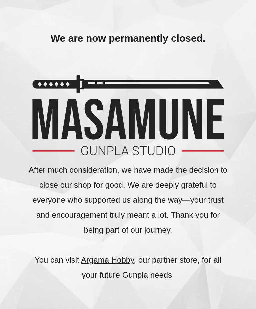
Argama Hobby (107, 259)
